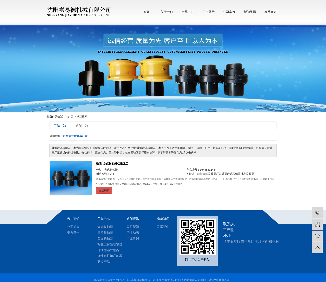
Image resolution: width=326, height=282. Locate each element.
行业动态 (133, 232)
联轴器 (250, 173)
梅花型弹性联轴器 (109, 244)
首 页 (70, 116)
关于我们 (167, 12)
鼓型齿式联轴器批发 (234, 173)
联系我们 (163, 218)
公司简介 (73, 226)
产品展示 (103, 218)
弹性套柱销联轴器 (109, 256)
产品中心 (187, 12)
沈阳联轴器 (176, 280)
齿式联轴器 (111, 169)
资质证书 (73, 232)
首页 (146, 12)
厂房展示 (208, 12)
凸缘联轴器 (105, 238)
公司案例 (229, 12)
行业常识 (133, 238)
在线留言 (270, 12)
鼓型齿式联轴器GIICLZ (112, 163)
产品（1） (61, 125)
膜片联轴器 (105, 232)
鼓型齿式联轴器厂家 (209, 173)
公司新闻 (133, 226)
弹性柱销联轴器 (108, 250)
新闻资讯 (250, 12)
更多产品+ (104, 261)
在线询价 (104, 190)
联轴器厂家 (205, 280)
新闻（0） (82, 125)
